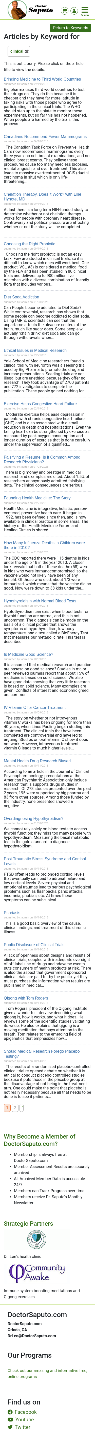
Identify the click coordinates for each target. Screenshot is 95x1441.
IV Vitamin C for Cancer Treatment (35, 707)
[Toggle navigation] (85, 10)
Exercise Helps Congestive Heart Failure (40, 404)
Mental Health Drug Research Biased (37, 761)
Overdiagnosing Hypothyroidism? (34, 818)
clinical (16, 51)
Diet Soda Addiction (21, 297)
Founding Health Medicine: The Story (37, 498)
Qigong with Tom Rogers (26, 998)
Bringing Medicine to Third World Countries (42, 79)
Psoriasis (12, 913)
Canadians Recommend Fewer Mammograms (45, 136)
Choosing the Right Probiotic (29, 244)
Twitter (19, 1427)
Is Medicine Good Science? (28, 654)
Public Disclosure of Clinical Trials (34, 945)
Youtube (21, 1420)
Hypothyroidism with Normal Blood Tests (40, 601)
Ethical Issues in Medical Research (35, 350)
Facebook (22, 1412)
